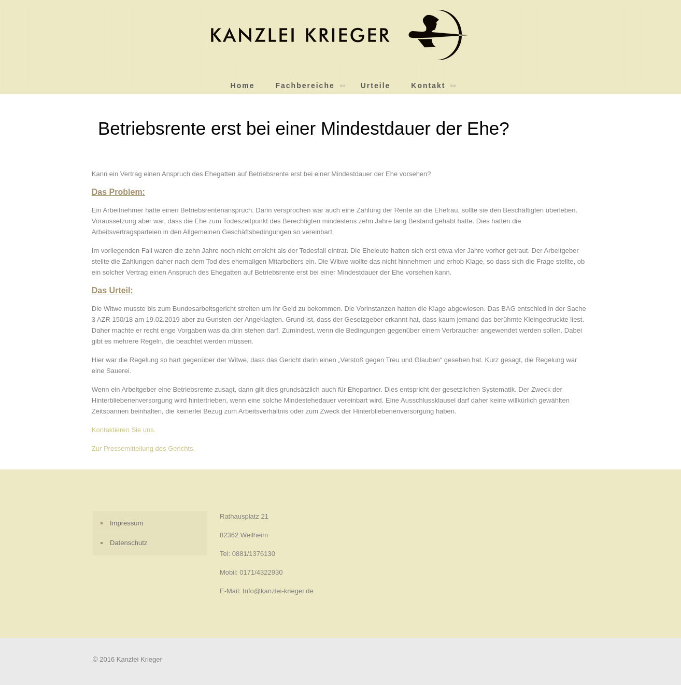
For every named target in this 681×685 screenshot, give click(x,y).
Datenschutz (128, 543)
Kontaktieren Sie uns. (124, 430)
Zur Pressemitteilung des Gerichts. (143, 448)
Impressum (126, 523)
